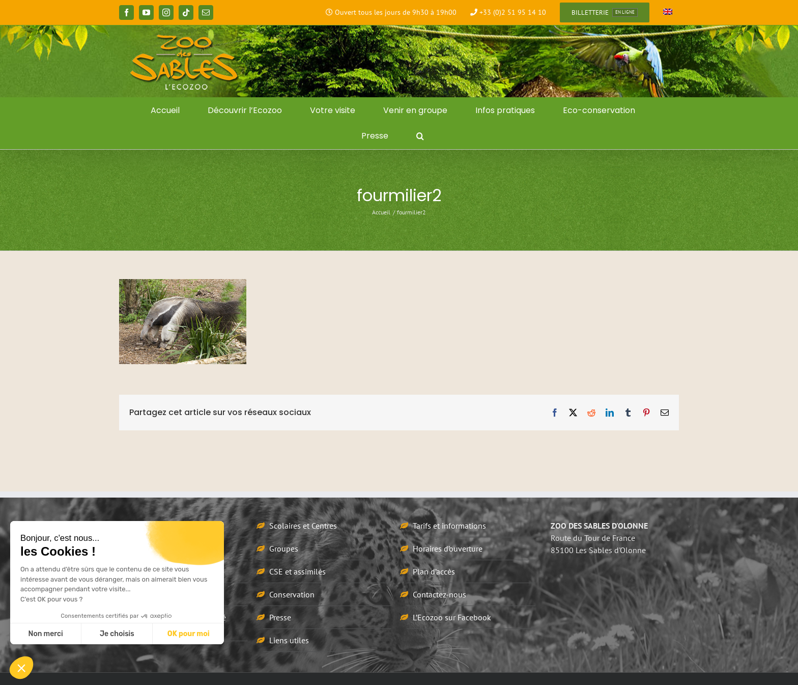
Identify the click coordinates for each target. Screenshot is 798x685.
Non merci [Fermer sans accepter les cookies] (45, 633)
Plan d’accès (434, 571)
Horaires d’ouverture (447, 548)
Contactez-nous (439, 594)
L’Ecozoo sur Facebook (452, 617)
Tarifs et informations (449, 525)
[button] (420, 136)
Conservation (292, 594)
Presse (280, 617)
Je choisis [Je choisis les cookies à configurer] (117, 633)
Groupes (283, 548)
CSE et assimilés (297, 571)
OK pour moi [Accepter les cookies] (188, 633)
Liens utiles (289, 640)
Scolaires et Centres (303, 525)
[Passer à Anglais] (668, 13)
